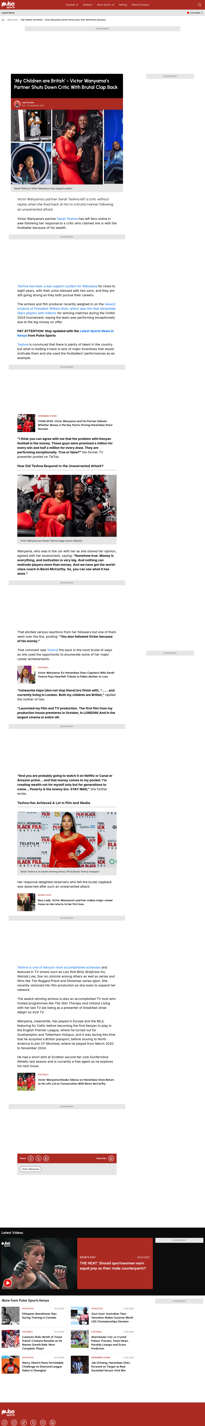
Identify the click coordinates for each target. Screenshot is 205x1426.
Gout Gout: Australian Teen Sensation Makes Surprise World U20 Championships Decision (112, 1317)
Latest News (8, 12)
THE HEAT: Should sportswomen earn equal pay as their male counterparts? (113, 1266)
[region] (102, 1292)
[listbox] (102, 1292)
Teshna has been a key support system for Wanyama (57, 286)
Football (72, 4)
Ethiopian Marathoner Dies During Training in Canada (39, 1315)
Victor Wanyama (30, 1169)
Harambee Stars (100, 1357)
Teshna (22, 344)
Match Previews (140, 4)
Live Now (196, 12)
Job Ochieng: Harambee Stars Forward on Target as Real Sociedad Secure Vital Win (110, 1366)
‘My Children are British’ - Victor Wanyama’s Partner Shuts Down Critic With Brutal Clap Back (63, 20)
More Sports (106, 4)
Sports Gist (12, 20)
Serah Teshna (67, 219)
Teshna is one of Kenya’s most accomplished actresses (59, 967)
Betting (123, 4)
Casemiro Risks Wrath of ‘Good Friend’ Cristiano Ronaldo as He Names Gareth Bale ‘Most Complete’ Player (42, 1342)
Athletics (88, 4)
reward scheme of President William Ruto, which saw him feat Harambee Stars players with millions (66, 308)
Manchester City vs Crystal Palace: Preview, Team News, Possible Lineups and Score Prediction (110, 1342)
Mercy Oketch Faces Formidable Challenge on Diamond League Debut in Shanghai (42, 1366)
